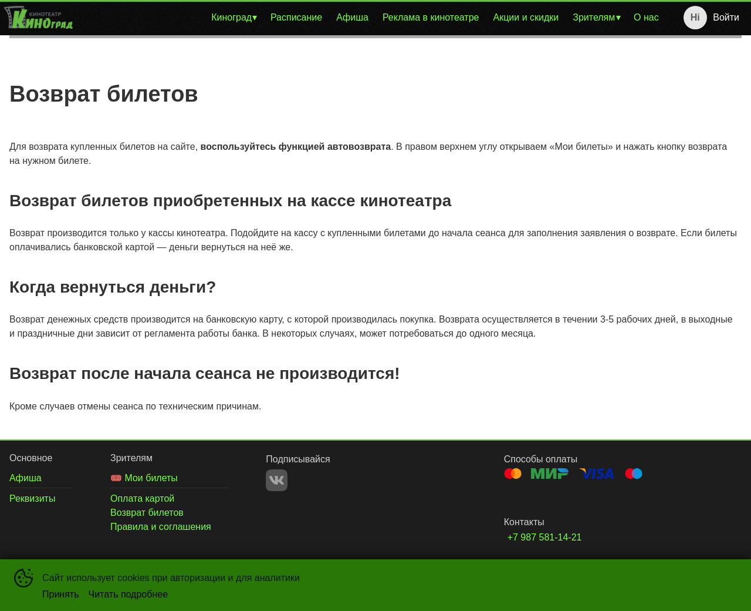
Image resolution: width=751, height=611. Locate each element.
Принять (60, 594)
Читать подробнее (128, 594)
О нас (646, 17)
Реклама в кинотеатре (431, 17)
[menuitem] (233, 17)
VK (276, 480)
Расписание (296, 17)
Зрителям (594, 17)
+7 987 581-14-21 (545, 537)
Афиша (352, 17)
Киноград (231, 17)
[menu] (371, 17)
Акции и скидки (526, 17)
